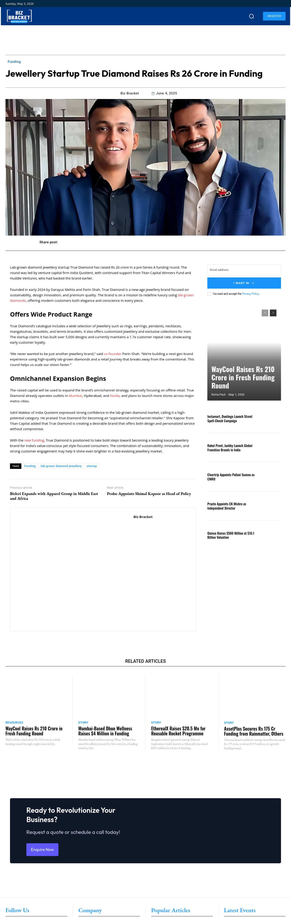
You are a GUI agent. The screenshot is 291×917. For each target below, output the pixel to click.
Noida (115, 395)
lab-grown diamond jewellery (61, 466)
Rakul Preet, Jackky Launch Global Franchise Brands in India (228, 447)
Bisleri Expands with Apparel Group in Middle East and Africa (54, 496)
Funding (14, 62)
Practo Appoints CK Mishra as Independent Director (225, 505)
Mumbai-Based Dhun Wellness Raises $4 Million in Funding (105, 731)
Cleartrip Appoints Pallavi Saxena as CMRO (229, 476)
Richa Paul (218, 394)
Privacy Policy (250, 293)
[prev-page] (265, 313)
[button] (251, 16)
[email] (244, 269)
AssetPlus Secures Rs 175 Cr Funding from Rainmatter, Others (253, 731)
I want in (244, 283)
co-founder (112, 353)
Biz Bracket (129, 93)
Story (83, 722)
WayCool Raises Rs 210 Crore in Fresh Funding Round (240, 384)
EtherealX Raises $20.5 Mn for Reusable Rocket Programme (178, 731)
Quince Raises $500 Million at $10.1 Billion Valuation (229, 535)
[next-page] (273, 313)
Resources (14, 722)
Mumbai (75, 395)
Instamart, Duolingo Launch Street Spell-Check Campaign (228, 418)
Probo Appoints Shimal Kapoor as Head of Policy (149, 493)
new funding (34, 440)
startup (92, 466)
